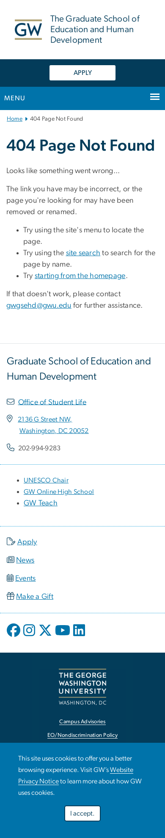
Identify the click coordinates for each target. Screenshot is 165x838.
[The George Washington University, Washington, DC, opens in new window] (82, 687)
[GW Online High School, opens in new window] (59, 492)
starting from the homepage (80, 276)
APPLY (83, 72)
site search (83, 253)
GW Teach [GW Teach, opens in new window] (41, 503)
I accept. (82, 813)
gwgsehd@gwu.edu (39, 305)
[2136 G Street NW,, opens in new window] (45, 419)
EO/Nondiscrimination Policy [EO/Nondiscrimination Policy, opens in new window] (82, 735)
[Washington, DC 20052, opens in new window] (54, 431)
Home (14, 119)
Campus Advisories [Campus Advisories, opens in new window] (82, 722)
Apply (27, 542)
